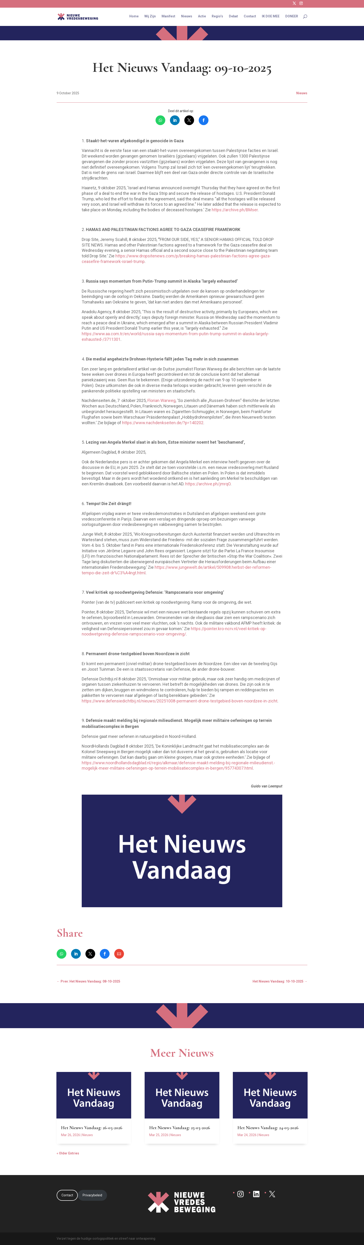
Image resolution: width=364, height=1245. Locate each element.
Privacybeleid (92, 1195)
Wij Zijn (150, 17)
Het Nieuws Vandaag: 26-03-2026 (91, 1128)
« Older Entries (68, 1153)
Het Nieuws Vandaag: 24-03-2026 (268, 1128)
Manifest (168, 17)
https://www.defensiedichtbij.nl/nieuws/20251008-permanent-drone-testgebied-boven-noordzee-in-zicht (179, 700)
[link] (160, 120)
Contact (250, 17)
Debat (233, 17)
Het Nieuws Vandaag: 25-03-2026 (179, 1128)
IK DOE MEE (271, 17)
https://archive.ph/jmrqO (208, 483)
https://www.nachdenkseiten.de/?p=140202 (162, 422)
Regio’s (217, 17)
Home (134, 17)
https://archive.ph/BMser (235, 209)
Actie (202, 17)
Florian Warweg (161, 400)
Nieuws (186, 17)
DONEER (291, 17)
